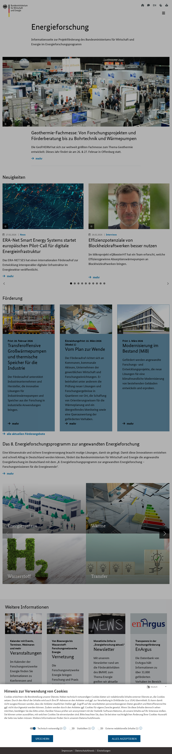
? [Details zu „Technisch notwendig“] (64, 728)
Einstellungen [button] (103, 750)
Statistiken (82, 728)
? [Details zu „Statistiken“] (93, 728)
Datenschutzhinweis (84, 750)
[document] (86, 706)
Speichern (42, 738)
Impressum (67, 750)
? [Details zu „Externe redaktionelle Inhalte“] (140, 728)
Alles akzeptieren (124, 738)
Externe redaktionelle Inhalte (120, 728)
